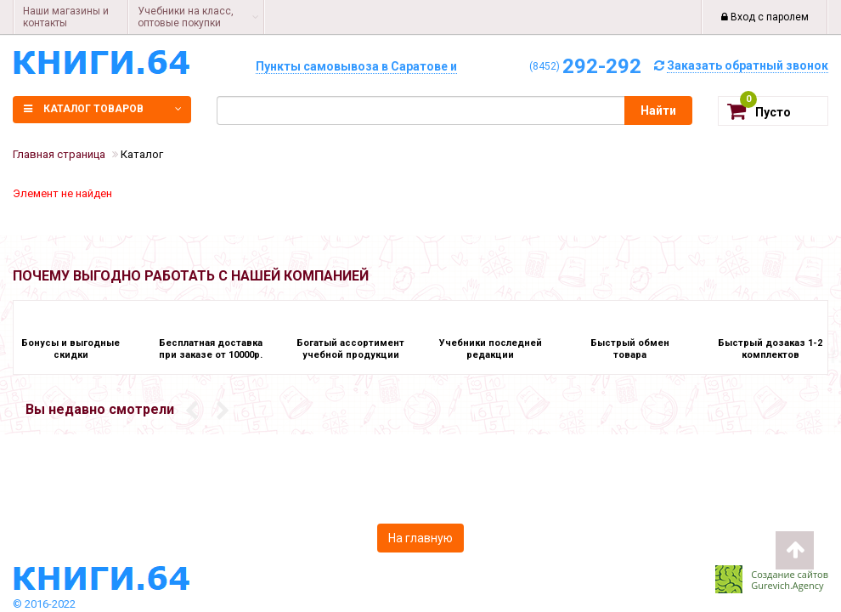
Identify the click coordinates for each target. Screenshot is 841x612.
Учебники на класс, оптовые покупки (186, 17)
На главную (420, 538)
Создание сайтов (789, 574)
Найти (658, 110)
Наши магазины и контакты (66, 17)
